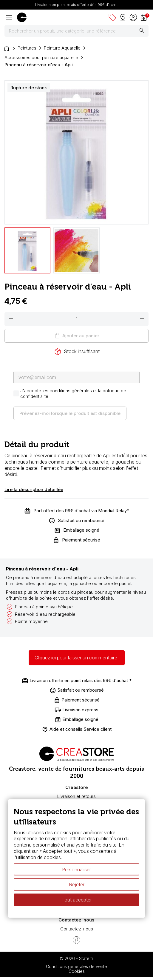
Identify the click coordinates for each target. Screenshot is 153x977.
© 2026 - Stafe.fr (76, 958)
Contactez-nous (76, 929)
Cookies (77, 971)
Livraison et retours (76, 796)
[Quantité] (76, 319)
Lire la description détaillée (33, 489)
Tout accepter (76, 900)
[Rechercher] (76, 31)
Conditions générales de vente (76, 966)
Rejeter (76, 884)
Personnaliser (76, 869)
